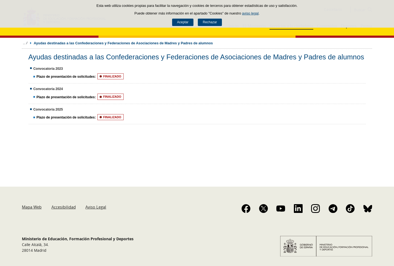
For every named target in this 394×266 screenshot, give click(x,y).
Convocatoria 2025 (48, 109)
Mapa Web (32, 207)
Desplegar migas (25, 43)
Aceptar (183, 22)
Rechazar (210, 22)
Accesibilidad (63, 207)
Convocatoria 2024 (48, 89)
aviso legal (250, 13)
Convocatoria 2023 (48, 69)
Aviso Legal (95, 207)
